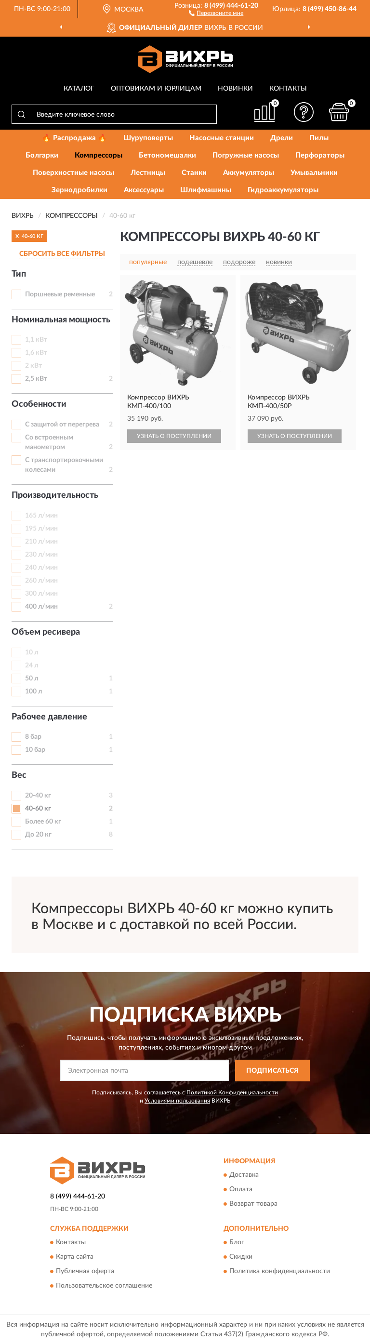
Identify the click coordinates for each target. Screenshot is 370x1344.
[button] (216, 12)
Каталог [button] (79, 88)
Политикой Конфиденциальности (232, 1092)
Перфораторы (319, 155)
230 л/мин (41, 554)
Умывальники (314, 172)
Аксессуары (144, 190)
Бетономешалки (167, 155)
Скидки (240, 1257)
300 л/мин (41, 593)
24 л (31, 665)
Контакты (288, 88)
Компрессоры (98, 155)
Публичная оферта (85, 1271)
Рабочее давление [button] (49, 717)
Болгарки (42, 155)
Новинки (235, 88)
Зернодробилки (79, 190)
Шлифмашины (205, 190)
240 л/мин (41, 567)
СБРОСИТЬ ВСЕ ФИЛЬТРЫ (62, 254)
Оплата (240, 1189)
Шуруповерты (148, 138)
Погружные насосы (245, 155)
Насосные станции (221, 138)
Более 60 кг (43, 821)
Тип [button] (19, 274)
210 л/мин (41, 541)
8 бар (33, 736)
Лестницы (148, 172)
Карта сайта (74, 1257)
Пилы (319, 138)
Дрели (281, 138)
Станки (194, 172)
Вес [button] (19, 775)
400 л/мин (41, 606)
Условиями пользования (177, 1101)
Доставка (244, 1175)
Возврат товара (253, 1204)
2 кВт (33, 365)
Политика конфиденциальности (279, 1271)
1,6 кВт (36, 352)
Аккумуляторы (248, 172)
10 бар (35, 749)
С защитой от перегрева (62, 424)
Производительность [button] (55, 495)
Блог (236, 1242)
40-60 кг (38, 808)
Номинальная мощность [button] (61, 320)
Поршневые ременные (60, 294)
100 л (33, 691)
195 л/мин (41, 528)
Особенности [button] (39, 404)
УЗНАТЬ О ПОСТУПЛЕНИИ (174, 436)
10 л (31, 652)
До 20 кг (38, 834)
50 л (31, 678)
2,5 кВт (36, 378)
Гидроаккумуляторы (283, 190)
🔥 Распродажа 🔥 (74, 138)
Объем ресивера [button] (46, 632)
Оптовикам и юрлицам (156, 88)
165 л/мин (41, 515)
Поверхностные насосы (73, 172)
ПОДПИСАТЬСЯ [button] (272, 1070)
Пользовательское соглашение (104, 1286)
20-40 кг (38, 795)
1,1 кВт (36, 339)
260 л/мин (41, 580)
